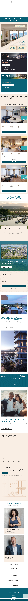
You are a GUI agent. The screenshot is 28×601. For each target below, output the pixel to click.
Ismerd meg (6, 64)
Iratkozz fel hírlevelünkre (14, 592)
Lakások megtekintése (8, 84)
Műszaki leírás (6, 67)
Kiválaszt (14, 132)
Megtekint (14, 129)
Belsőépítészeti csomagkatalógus (10, 69)
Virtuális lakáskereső (6, 267)
